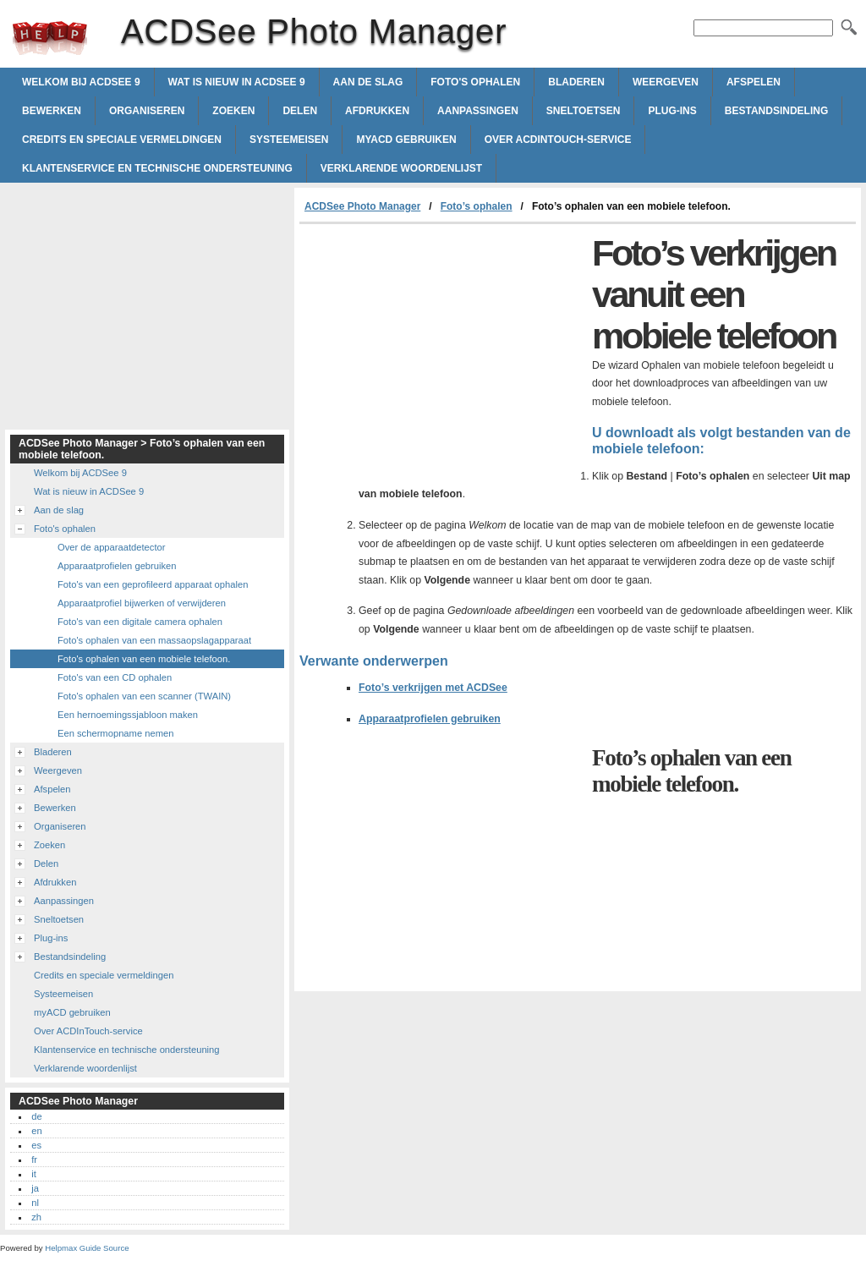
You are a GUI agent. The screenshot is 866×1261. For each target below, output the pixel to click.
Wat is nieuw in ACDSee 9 (236, 82)
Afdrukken (377, 111)
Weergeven (666, 82)
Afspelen (753, 82)
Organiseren (146, 111)
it (33, 1174)
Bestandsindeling (776, 111)
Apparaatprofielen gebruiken (430, 719)
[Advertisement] (441, 351)
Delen (299, 111)
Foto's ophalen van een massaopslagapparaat (154, 640)
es (36, 1145)
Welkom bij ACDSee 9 (81, 82)
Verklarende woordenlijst (401, 168)
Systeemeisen (288, 139)
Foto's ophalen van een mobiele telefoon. (144, 659)
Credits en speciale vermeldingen (122, 139)
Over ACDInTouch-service (558, 139)
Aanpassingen (477, 111)
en (36, 1131)
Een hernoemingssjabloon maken (128, 715)
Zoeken (233, 111)
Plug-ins (672, 111)
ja (35, 1188)
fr (34, 1159)
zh (36, 1217)
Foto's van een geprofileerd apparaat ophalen (153, 584)
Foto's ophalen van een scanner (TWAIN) (144, 696)
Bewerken (51, 111)
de (36, 1116)
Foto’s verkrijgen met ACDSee (433, 688)
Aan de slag (368, 82)
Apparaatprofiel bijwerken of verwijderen (142, 603)
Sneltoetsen (583, 111)
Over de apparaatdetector (112, 547)
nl (35, 1203)
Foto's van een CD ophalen (115, 677)
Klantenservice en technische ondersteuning (157, 168)
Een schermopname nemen (115, 733)
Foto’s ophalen (476, 206)
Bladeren (576, 82)
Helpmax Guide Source (87, 1248)
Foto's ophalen (475, 82)
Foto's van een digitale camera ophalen (140, 622)
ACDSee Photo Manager (50, 38)
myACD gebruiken (406, 139)
